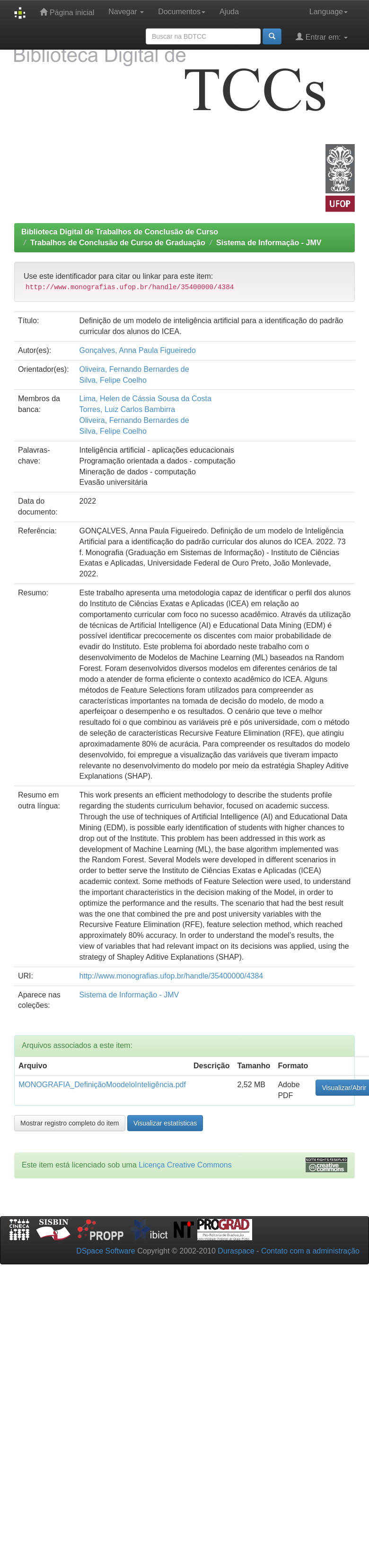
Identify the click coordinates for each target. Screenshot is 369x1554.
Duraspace (236, 1251)
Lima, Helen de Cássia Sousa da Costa (145, 399)
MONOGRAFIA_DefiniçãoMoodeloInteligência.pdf (102, 1085)
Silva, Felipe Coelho (113, 380)
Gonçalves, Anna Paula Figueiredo (137, 350)
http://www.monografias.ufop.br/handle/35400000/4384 (171, 976)
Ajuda (229, 12)
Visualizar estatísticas (165, 1123)
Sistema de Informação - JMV (268, 243)
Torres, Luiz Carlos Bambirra (127, 409)
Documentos (181, 12)
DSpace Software (105, 1251)
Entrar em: (322, 36)
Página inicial (67, 12)
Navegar (126, 12)
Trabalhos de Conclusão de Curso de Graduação (117, 243)
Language (328, 12)
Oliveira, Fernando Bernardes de (134, 369)
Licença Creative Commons (185, 1165)
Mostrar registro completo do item (69, 1123)
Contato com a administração (310, 1251)
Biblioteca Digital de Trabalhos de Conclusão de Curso (119, 232)
